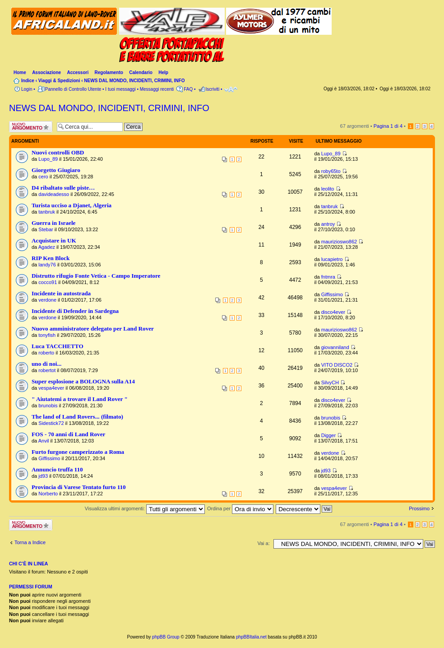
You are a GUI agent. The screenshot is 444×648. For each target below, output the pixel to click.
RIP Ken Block (50, 258)
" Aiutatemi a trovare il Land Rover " (80, 399)
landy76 (47, 264)
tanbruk (46, 211)
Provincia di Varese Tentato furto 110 (79, 487)
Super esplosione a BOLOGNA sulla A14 (83, 381)
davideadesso (53, 194)
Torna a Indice (30, 542)
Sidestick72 (51, 423)
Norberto (48, 493)
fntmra (328, 277)
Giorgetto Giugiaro (56, 170)
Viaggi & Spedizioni (59, 80)
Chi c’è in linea (28, 563)
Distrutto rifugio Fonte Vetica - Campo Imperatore (96, 275)
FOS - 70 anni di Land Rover (68, 434)
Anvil (43, 440)
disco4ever (333, 312)
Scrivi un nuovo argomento (30, 126)
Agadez (46, 247)
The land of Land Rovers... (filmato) (77, 416)
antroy (328, 224)
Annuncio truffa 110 (57, 469)
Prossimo (419, 508)
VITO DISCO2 (336, 365)
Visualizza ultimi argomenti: (145, 508)
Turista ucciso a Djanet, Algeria (71, 205)
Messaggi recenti (157, 89)
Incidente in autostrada (61, 293)
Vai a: (263, 543)
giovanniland (335, 347)
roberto (46, 352)
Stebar (45, 229)
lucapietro (332, 259)
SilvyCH (330, 382)
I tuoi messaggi (120, 89)
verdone (47, 300)
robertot (47, 370)
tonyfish (47, 335)
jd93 (43, 476)
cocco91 (47, 282)
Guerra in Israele (53, 222)
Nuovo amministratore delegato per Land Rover (93, 328)
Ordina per (240, 508)
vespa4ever (51, 388)
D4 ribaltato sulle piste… (63, 187)
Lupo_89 (48, 159)
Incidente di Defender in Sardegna (75, 311)
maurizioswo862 (339, 241)
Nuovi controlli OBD (58, 152)
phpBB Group (166, 636)
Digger (328, 435)
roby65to (331, 171)
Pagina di (388, 126)
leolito (327, 188)
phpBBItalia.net (251, 636)
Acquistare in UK (54, 240)
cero (43, 176)
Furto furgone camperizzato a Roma (78, 451)
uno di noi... (46, 363)
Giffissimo (332, 294)
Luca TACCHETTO (57, 346)
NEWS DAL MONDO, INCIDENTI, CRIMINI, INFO (134, 80)
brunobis (47, 405)
